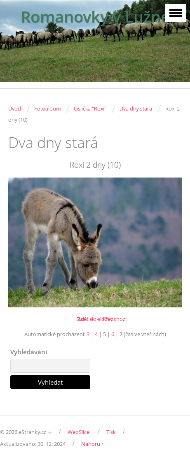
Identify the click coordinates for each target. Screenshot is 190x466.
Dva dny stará (136, 108)
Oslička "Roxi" (90, 108)
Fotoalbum (47, 108)
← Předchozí (111, 319)
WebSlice (78, 432)
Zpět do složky (95, 319)
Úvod (14, 108)
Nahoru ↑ (92, 444)
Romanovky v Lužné (95, 16)
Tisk (111, 432)
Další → (85, 319)
